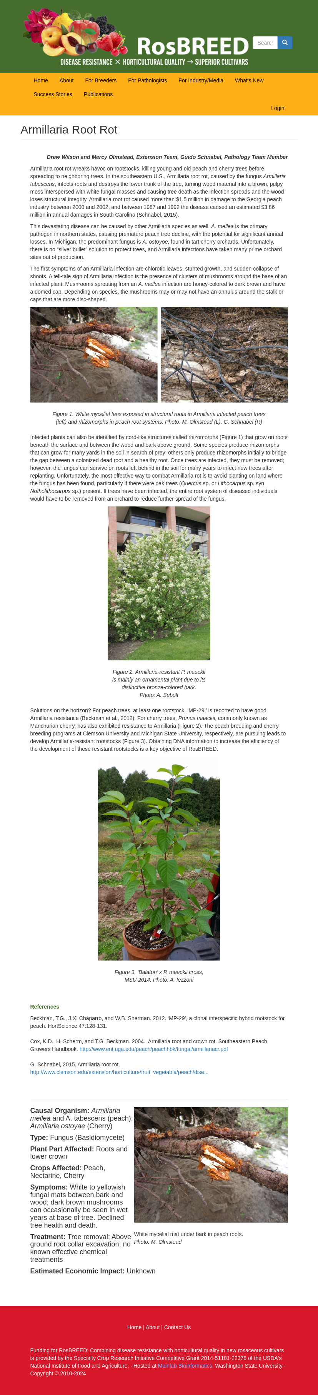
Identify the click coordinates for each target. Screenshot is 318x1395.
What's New (249, 80)
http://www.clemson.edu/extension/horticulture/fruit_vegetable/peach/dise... (119, 1072)
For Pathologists (147, 80)
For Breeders (101, 80)
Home (41, 80)
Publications (98, 94)
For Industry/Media (200, 80)
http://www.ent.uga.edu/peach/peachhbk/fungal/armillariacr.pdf (154, 1049)
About (67, 80)
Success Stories (53, 94)
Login (277, 108)
